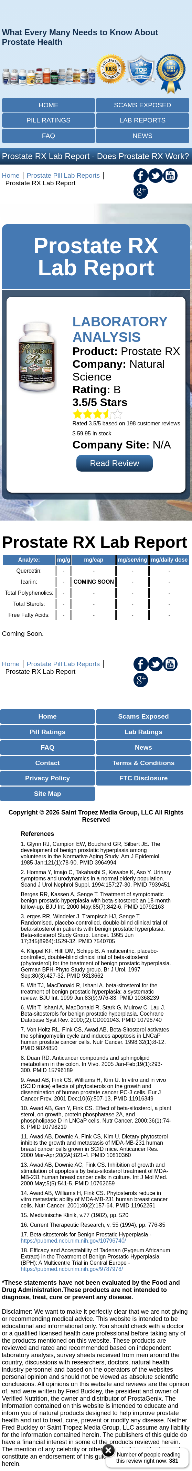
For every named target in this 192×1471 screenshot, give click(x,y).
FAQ (48, 135)
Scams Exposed (142, 105)
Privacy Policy (47, 778)
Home (48, 105)
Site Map (47, 793)
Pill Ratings (48, 120)
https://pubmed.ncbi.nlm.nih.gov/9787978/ (72, 1269)
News (143, 135)
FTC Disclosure (143, 778)
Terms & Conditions (144, 763)
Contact (47, 763)
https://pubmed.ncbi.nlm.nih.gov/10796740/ (73, 1241)
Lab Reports (142, 120)
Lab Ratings (143, 732)
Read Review (114, 463)
